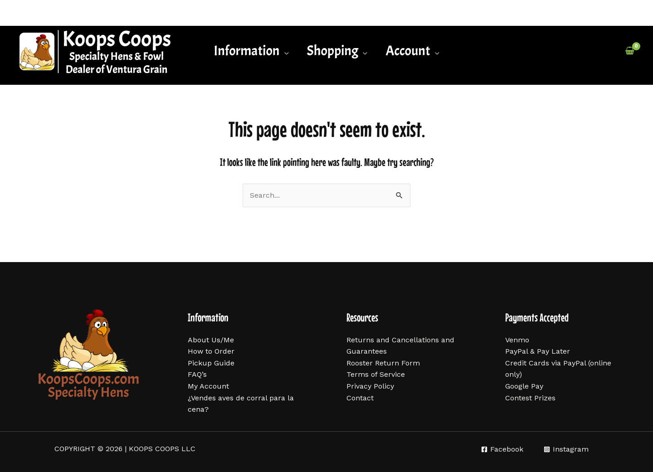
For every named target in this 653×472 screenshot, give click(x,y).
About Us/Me (211, 340)
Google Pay (524, 386)
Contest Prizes (530, 398)
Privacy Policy (370, 386)
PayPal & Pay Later (537, 351)
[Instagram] (566, 449)
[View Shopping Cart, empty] (629, 51)
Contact (360, 398)
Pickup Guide (211, 363)
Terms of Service (375, 374)
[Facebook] (502, 449)
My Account (208, 386)
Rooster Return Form (383, 363)
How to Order (211, 351)
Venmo (517, 340)
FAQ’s (197, 374)
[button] (251, 50)
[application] (284, 50)
